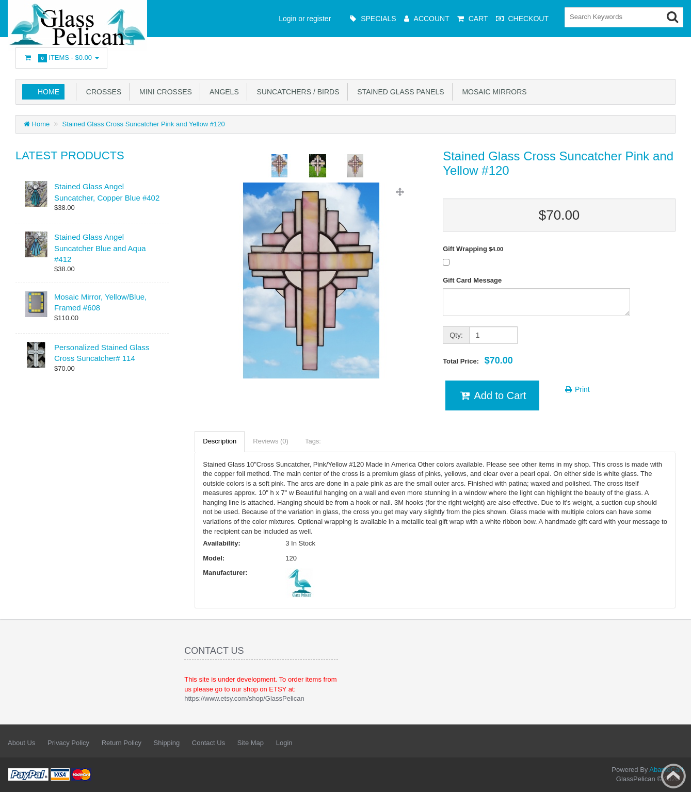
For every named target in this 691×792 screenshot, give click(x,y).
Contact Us (208, 743)
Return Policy (121, 743)
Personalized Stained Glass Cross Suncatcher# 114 (101, 352)
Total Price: (478, 360)
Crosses (101, 92)
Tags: (313, 441)
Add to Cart (492, 395)
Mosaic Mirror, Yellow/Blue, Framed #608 (100, 302)
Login (284, 743)
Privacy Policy (68, 743)
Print (577, 389)
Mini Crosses (163, 92)
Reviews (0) (270, 441)
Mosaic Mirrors (492, 92)
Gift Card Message (472, 280)
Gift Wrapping (473, 249)
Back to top (673, 776)
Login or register (305, 18)
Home (48, 92)
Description (219, 441)
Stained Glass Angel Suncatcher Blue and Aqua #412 (100, 248)
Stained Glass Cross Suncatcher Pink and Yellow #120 (143, 124)
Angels (222, 92)
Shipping (167, 743)
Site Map (250, 743)
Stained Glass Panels (398, 92)
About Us (21, 743)
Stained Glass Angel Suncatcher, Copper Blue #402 (106, 192)
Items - (61, 58)
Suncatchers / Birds (296, 92)
